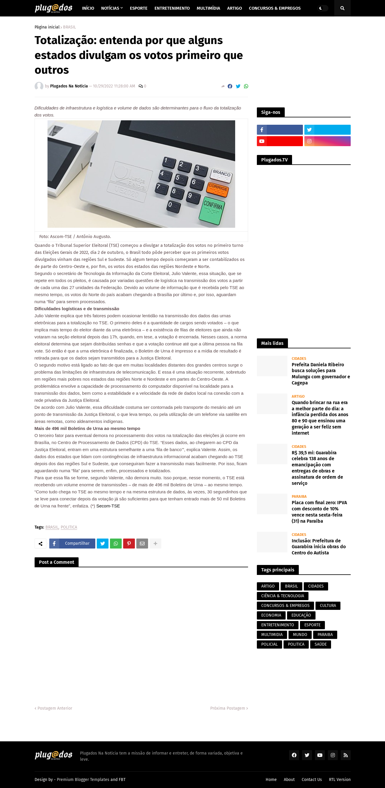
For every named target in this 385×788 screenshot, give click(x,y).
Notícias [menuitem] (110, 8)
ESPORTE (312, 624)
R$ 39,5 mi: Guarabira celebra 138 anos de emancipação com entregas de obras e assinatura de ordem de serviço (317, 468)
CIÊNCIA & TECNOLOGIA (282, 595)
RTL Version (340, 779)
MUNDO (300, 634)
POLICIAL (269, 644)
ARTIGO (268, 586)
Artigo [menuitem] (234, 8)
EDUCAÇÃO (301, 615)
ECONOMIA (271, 615)
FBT (122, 779)
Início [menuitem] (88, 8)
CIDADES (316, 586)
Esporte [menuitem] (138, 8)
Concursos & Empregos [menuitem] (275, 8)
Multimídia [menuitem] (208, 8)
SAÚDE (321, 644)
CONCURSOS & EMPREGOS (285, 605)
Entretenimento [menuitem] (172, 8)
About (289, 779)
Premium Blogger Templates (83, 779)
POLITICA (69, 527)
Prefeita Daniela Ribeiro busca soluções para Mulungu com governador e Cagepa (321, 374)
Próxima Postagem (227, 708)
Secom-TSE (108, 505)
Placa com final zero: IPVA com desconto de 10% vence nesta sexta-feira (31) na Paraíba (319, 512)
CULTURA (328, 605)
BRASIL (69, 27)
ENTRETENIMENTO (277, 624)
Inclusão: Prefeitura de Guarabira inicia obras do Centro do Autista (319, 547)
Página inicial (47, 27)
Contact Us (312, 779)
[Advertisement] (304, 62)
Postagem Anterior (55, 708)
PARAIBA (325, 634)
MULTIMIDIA (272, 634)
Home (271, 779)
